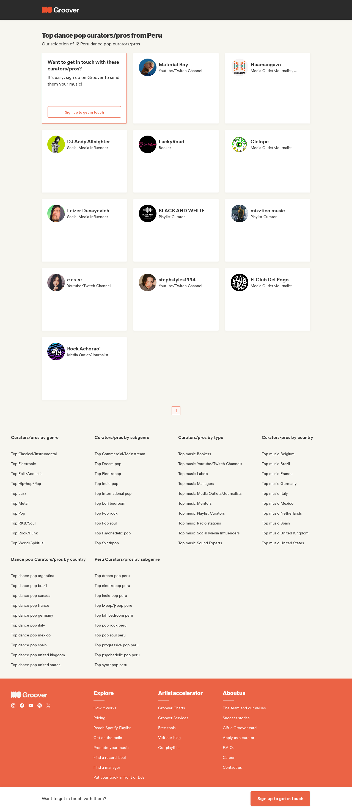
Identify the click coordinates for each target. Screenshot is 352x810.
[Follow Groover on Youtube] (31, 706)
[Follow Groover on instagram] (13, 706)
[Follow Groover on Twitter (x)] (48, 706)
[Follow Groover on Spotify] (39, 706)
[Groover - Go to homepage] (52, 695)
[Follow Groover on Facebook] (22, 706)
